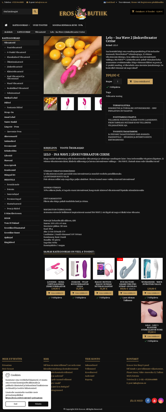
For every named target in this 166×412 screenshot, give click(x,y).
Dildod (7, 103)
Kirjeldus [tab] (50, 148)
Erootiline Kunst (12, 233)
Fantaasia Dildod (14, 107)
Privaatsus (7, 365)
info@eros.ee (41, 2)
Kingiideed (9, 242)
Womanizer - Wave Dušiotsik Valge (151, 283)
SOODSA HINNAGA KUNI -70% (68, 25)
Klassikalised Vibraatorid (18, 57)
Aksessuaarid (10, 136)
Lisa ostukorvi (140, 81)
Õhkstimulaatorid (15, 62)
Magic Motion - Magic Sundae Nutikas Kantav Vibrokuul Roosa (103, 285)
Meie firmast (8, 369)
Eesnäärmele (13, 184)
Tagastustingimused (53, 390)
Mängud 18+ (10, 175)
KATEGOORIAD (20, 25)
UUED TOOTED (40, 25)
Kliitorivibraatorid (15, 71)
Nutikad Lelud (10, 98)
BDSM (7, 218)
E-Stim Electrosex (13, 213)
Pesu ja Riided (13, 209)
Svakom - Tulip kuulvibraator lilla (80, 284)
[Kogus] (117, 81)
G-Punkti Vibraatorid (16, 52)
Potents (10, 189)
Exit (15, 404)
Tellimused (90, 369)
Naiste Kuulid (10, 122)
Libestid (8, 156)
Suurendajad (13, 194)
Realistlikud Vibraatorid (18, 88)
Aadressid (89, 376)
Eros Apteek (10, 165)
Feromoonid (10, 146)
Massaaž (8, 160)
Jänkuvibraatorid (14, 67)
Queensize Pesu (14, 131)
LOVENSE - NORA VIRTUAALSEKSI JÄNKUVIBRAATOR (55, 284)
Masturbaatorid (14, 204)
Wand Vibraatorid (15, 83)
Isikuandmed (91, 365)
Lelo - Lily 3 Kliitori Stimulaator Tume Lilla (152, 328)
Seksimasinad (13, 93)
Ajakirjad (8, 237)
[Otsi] (20, 11)
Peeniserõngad (14, 199)
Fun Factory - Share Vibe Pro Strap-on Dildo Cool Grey (128, 285)
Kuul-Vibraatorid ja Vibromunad (15, 77)
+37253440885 (18, 2)
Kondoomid (10, 170)
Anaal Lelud (9, 117)
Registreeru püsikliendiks (152, 2)
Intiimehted (10, 141)
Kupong (88, 379)
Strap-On (9, 112)
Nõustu (38, 404)
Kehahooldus (10, 151)
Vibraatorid (9, 43)
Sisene (134, 2)
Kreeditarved (91, 372)
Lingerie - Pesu (11, 127)
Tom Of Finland (11, 223)
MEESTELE (9, 180)
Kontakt (133, 359)
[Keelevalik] (111, 2)
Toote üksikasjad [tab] (72, 148)
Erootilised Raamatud (14, 228)
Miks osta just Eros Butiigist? (56, 387)
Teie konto (92, 359)
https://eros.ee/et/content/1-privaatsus (24, 398)
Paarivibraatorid (14, 47)
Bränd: (109, 45)
